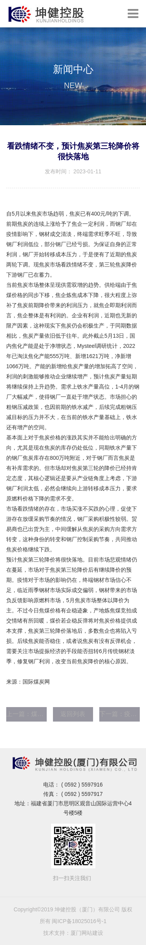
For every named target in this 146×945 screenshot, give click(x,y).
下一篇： (119, 714)
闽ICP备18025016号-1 (79, 921)
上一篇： (26, 714)
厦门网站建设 (86, 933)
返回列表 (72, 714)
